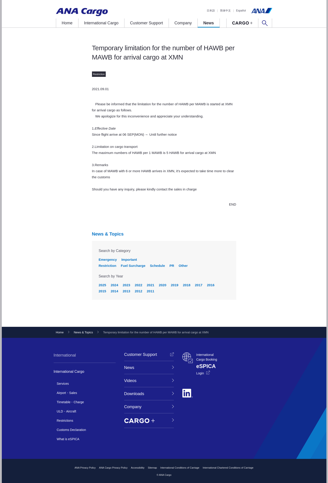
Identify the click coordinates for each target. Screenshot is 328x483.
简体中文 (225, 10)
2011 (150, 291)
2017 (198, 285)
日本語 (211, 10)
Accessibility (138, 467)
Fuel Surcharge (133, 266)
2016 (210, 285)
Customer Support (146, 23)
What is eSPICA (68, 439)
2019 (174, 285)
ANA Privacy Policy (85, 467)
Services (63, 383)
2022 (138, 285)
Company (183, 23)
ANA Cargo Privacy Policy (113, 467)
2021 (150, 285)
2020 (162, 285)
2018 (186, 285)
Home (67, 23)
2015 (102, 291)
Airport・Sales (67, 393)
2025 (102, 285)
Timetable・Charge (70, 402)
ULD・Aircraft (66, 411)
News (208, 23)
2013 (126, 291)
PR (172, 266)
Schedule (157, 266)
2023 (126, 285)
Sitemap (152, 467)
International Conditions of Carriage (179, 467)
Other (183, 266)
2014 (114, 291)
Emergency (108, 259)
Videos (130, 381)
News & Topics (108, 233)
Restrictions (65, 420)
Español (241, 10)
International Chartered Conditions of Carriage (228, 467)
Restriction (107, 266)
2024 (114, 285)
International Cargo (101, 23)
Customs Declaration (71, 430)
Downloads (134, 394)
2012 (138, 291)
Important (129, 259)
